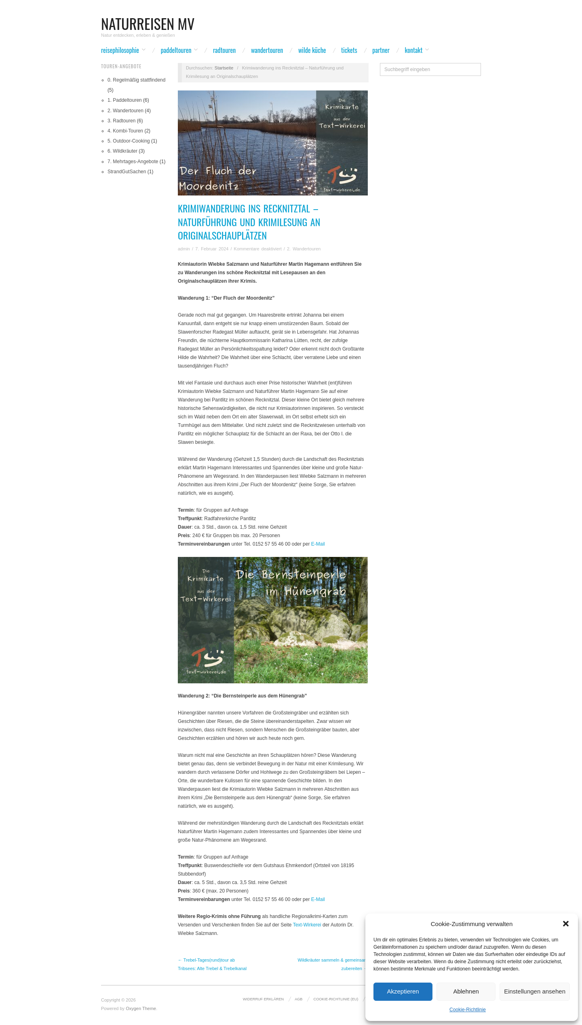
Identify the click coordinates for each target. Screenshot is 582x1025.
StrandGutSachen (127, 171)
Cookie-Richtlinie (467, 1009)
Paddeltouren (176, 50)
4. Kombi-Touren (125, 131)
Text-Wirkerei (307, 925)
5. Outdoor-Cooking (129, 141)
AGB (298, 999)
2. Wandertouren (125, 110)
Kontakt (414, 50)
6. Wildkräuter (122, 151)
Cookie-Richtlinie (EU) (336, 999)
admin (184, 248)
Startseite (224, 67)
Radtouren (224, 50)
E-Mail (318, 544)
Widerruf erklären (263, 999)
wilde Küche (312, 50)
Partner (381, 50)
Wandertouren (267, 50)
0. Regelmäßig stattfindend (136, 80)
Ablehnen (466, 991)
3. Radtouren (121, 121)
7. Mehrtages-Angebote (133, 161)
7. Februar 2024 (211, 248)
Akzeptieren (403, 991)
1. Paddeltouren (125, 100)
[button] (566, 924)
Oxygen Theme (141, 1008)
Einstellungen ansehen (534, 991)
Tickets (349, 50)
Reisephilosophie (120, 50)
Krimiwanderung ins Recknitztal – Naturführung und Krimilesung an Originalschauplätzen (249, 221)
